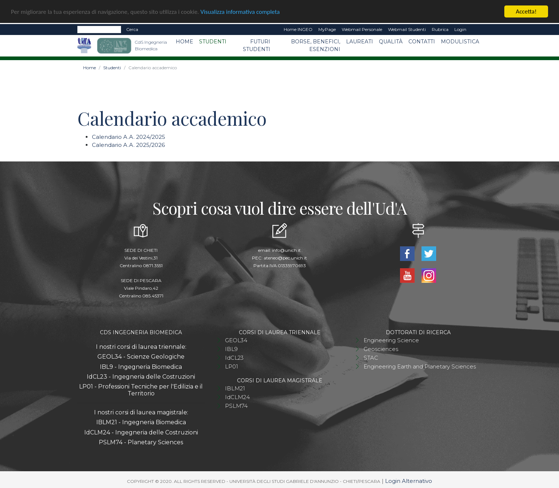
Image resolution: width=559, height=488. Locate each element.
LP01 (231, 366)
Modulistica (460, 41)
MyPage (327, 29)
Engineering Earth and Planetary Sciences (420, 366)
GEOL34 (236, 339)
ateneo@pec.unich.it (285, 257)
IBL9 (231, 348)
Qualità (391, 41)
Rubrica (440, 29)
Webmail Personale (362, 29)
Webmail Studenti (407, 29)
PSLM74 (236, 405)
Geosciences (381, 348)
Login (460, 29)
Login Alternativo (408, 480)
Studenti (212, 41)
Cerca (132, 29)
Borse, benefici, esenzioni (315, 45)
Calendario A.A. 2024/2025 (128, 136)
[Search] (99, 29)
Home (184, 41)
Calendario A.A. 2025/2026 (128, 144)
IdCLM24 (237, 396)
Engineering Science (391, 339)
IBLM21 (235, 387)
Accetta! (526, 11)
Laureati (359, 41)
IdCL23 (234, 357)
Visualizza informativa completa (240, 11)
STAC (371, 357)
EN (475, 29)
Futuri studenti (256, 45)
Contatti (421, 41)
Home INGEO (298, 29)
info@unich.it (286, 250)
